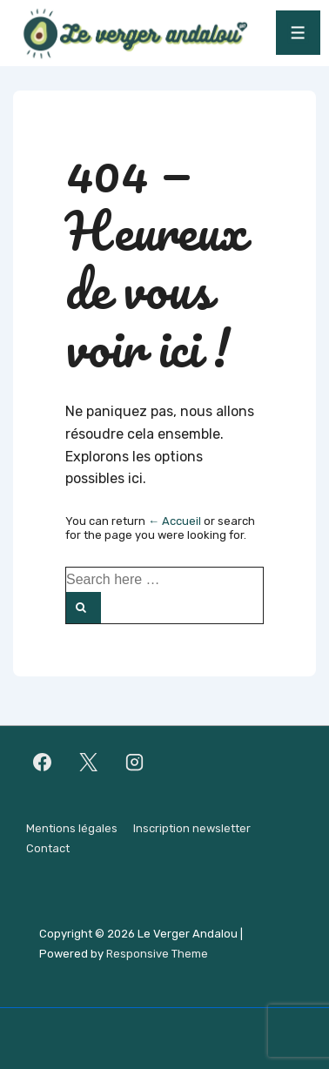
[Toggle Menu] (298, 32)
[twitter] (88, 761)
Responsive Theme (157, 953)
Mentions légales (72, 828)
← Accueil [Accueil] (174, 521)
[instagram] (134, 761)
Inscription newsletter (192, 828)
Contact (48, 848)
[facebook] (42, 761)
